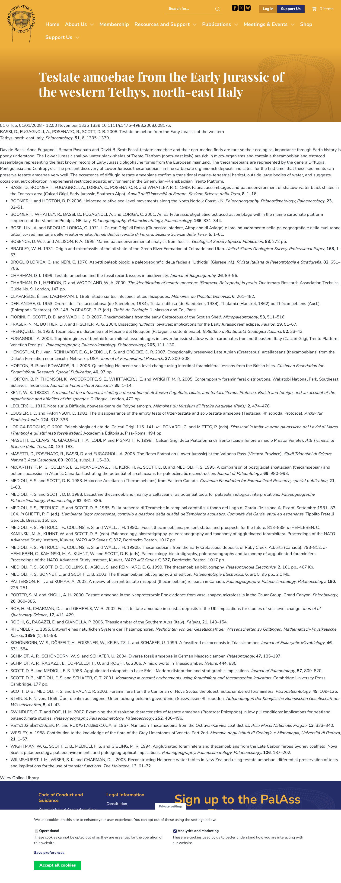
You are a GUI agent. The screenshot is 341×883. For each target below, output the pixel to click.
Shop (306, 24)
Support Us (291, 8)
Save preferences (49, 856)
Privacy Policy (117, 810)
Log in (268, 8)
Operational (49, 834)
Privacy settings (170, 810)
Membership (114, 24)
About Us (76, 24)
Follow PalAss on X (241, 8)
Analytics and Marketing (198, 834)
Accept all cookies (57, 869)
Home (52, 24)
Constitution (116, 803)
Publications (216, 24)
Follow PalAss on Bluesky (248, 8)
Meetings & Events (266, 24)
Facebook (235, 8)
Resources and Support (162, 24)
